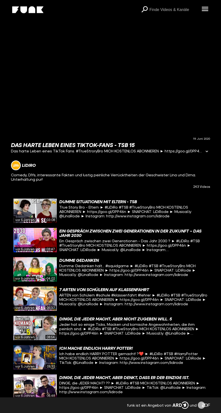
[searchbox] (174, 10)
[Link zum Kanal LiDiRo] (23, 165)
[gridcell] (110, 211)
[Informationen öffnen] (207, 152)
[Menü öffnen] (205, 9)
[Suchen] (145, 9)
